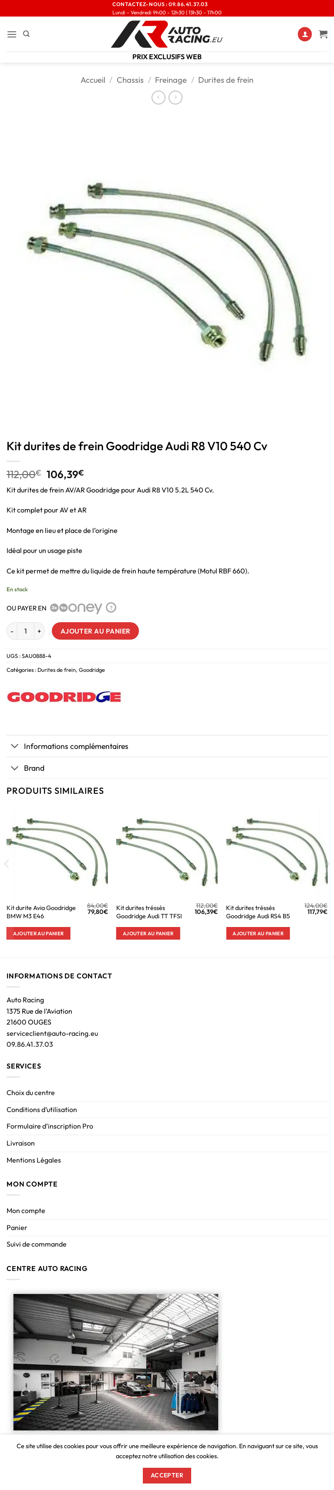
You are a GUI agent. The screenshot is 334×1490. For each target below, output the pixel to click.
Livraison (21, 1143)
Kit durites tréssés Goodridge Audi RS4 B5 (258, 912)
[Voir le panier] (323, 34)
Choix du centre (31, 1092)
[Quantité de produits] (25, 631)
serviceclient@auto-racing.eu (52, 1033)
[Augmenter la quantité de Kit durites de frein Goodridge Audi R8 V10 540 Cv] (39, 631)
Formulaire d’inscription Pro (50, 1126)
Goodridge (92, 669)
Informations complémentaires (67, 747)
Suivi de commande (37, 1244)
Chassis (130, 80)
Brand (25, 768)
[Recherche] (26, 34)
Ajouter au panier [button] (38, 933)
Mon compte (26, 1210)
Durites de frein (225, 80)
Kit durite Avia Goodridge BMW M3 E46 (41, 912)
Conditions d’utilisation (42, 1109)
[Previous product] (175, 97)
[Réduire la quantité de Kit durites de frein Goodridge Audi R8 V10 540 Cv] (12, 631)
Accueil (93, 80)
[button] (12, 34)
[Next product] (158, 97)
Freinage (171, 80)
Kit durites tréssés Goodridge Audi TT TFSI (149, 912)
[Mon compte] (305, 34)
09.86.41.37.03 (30, 1044)
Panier (17, 1227)
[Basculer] (15, 747)
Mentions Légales (34, 1160)
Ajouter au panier (96, 631)
